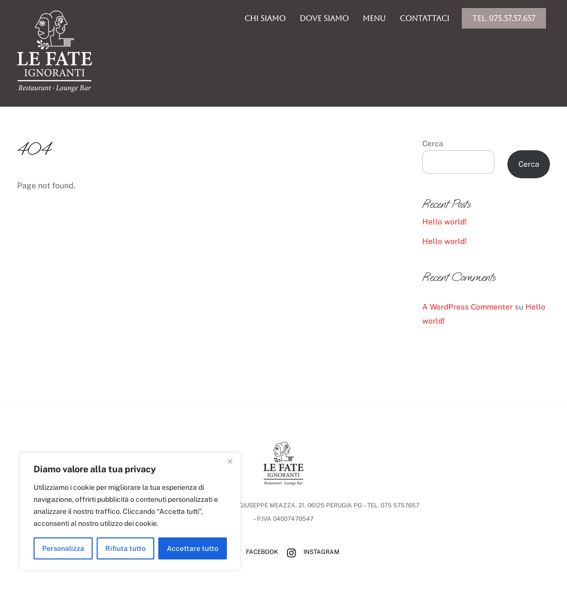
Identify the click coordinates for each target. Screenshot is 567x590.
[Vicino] (230, 461)
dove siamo (324, 18)
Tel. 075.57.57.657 (503, 18)
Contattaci (424, 18)
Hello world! (444, 221)
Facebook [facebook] (251, 551)
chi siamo (265, 18)
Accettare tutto (192, 548)
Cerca (432, 143)
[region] (130, 511)
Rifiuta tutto (125, 548)
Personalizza (63, 548)
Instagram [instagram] (311, 551)
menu (374, 18)
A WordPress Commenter (467, 307)
